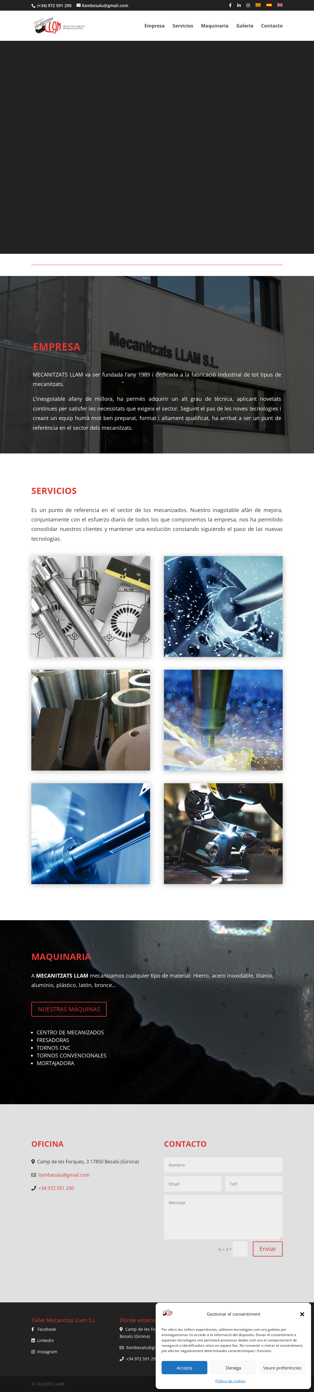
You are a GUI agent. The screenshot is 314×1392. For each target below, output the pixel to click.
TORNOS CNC (53, 1047)
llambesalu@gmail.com (64, 1175)
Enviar (267, 1249)
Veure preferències (282, 1368)
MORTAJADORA (55, 1063)
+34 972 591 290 (56, 1188)
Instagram (47, 1351)
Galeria (244, 26)
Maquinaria (215, 26)
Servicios (183, 26)
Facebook (47, 1329)
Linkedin (45, 1340)
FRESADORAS (53, 1040)
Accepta (184, 1368)
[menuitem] (258, 7)
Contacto (272, 26)
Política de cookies (230, 1380)
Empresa (154, 26)
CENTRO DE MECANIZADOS (70, 1032)
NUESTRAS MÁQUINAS (69, 1009)
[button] (302, 1314)
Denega (233, 1368)
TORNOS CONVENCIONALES (71, 1055)
